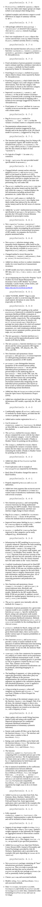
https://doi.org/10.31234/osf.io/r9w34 (18, 292)
